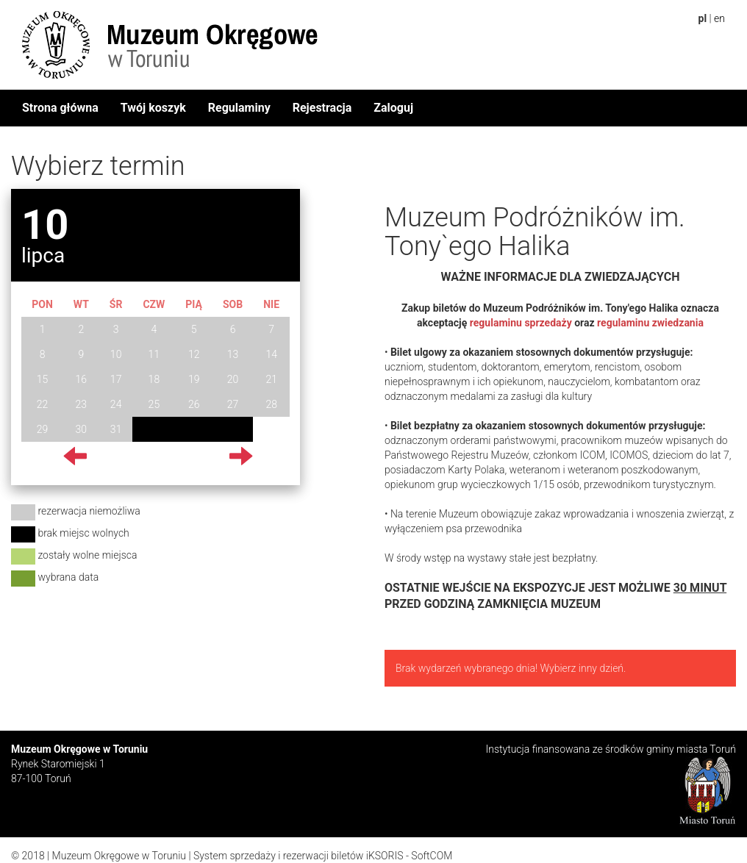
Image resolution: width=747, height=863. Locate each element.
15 (43, 379)
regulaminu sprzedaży (519, 323)
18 (154, 379)
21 (271, 379)
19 (194, 379)
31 (116, 429)
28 (271, 404)
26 (194, 404)
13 (233, 354)
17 (116, 379)
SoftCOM (431, 856)
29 (43, 429)
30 (81, 429)
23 (81, 404)
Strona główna (60, 108)
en (719, 18)
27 (233, 404)
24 (116, 404)
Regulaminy (239, 108)
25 (154, 404)
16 (81, 379)
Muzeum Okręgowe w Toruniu (119, 856)
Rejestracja (322, 108)
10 (116, 354)
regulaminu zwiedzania (650, 323)
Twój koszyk (153, 108)
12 (194, 354)
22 (43, 404)
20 (233, 379)
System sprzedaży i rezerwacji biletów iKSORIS (298, 856)
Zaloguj (393, 108)
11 (154, 354)
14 (271, 354)
